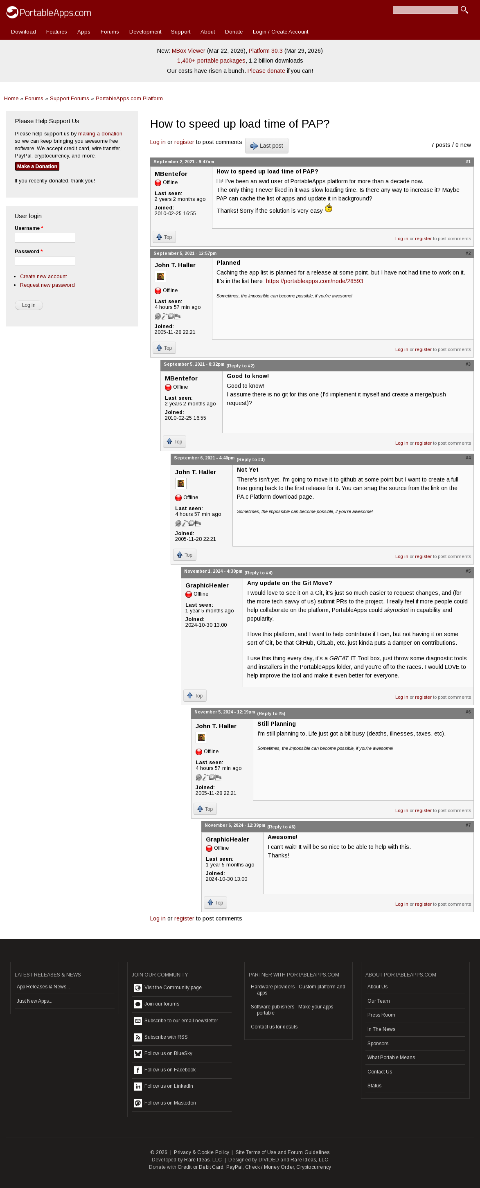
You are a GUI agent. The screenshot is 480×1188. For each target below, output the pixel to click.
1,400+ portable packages (211, 60)
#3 (468, 364)
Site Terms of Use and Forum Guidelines (283, 1152)
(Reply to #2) (240, 365)
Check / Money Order (269, 1167)
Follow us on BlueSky (163, 1054)
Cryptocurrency (313, 1167)
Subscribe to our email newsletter (176, 1021)
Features (56, 32)
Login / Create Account (280, 32)
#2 (468, 253)
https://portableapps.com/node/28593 (314, 281)
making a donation (100, 133)
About (208, 32)
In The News (381, 1029)
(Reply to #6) (281, 826)
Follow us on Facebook (165, 1070)
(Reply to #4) (258, 572)
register (184, 142)
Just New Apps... (34, 1001)
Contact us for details (274, 1027)
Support (180, 32)
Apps (83, 32)
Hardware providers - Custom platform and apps (298, 989)
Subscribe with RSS (161, 1037)
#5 (468, 571)
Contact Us (379, 1072)
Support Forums (69, 98)
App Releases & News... (43, 987)
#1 (468, 161)
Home (11, 98)
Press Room (381, 1015)
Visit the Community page (168, 988)
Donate (234, 32)
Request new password (47, 285)
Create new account (43, 276)
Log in (158, 142)
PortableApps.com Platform (129, 98)
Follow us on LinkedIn (163, 1086)
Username (29, 228)
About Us (377, 987)
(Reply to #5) (271, 713)
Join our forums (156, 1004)
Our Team (378, 1001)
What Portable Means (391, 1057)
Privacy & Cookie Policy (201, 1152)
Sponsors (377, 1043)
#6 (468, 711)
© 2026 (158, 1152)
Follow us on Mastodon (165, 1103)
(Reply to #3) (251, 459)
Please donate (266, 71)
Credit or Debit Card (200, 1167)
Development (145, 32)
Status (374, 1086)
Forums (110, 32)
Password (29, 251)
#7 (468, 825)
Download (23, 32)
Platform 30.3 (266, 50)
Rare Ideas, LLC (203, 1160)
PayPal (234, 1167)
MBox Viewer (188, 50)
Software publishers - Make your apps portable (292, 1009)
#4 (468, 457)
